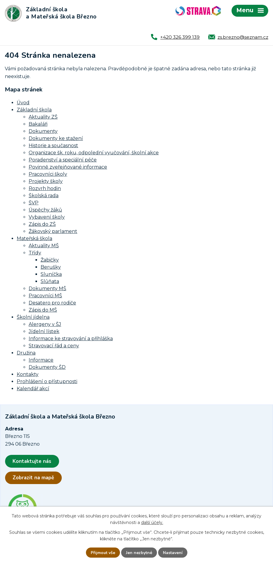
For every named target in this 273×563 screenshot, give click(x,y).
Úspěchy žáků (45, 210)
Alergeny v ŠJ (45, 324)
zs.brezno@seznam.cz (243, 37)
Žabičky (50, 260)
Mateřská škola (34, 238)
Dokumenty (43, 131)
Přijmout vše (103, 553)
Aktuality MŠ (44, 245)
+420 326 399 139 (180, 37)
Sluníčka (51, 274)
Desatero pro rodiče (52, 303)
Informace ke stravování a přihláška (71, 338)
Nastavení (173, 553)
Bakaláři (38, 124)
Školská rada (43, 195)
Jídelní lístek (44, 331)
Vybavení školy (47, 217)
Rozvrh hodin (45, 188)
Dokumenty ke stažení (56, 138)
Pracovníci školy (48, 174)
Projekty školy (46, 181)
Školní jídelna (33, 317)
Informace (41, 360)
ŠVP (33, 203)
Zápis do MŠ (43, 310)
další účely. (152, 522)
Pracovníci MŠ (45, 295)
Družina (26, 353)
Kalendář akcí (33, 388)
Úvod (23, 102)
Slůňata (50, 281)
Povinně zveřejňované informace (68, 167)
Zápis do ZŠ (42, 224)
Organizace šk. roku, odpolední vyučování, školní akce (94, 152)
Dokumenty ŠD (47, 367)
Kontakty (27, 374)
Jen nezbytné (139, 553)
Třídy (35, 253)
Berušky (51, 267)
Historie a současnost (53, 145)
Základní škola (34, 110)
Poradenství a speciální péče (63, 160)
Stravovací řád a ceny (54, 346)
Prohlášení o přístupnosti (47, 381)
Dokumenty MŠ (47, 288)
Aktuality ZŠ (43, 117)
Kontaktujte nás (32, 461)
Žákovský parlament (53, 231)
